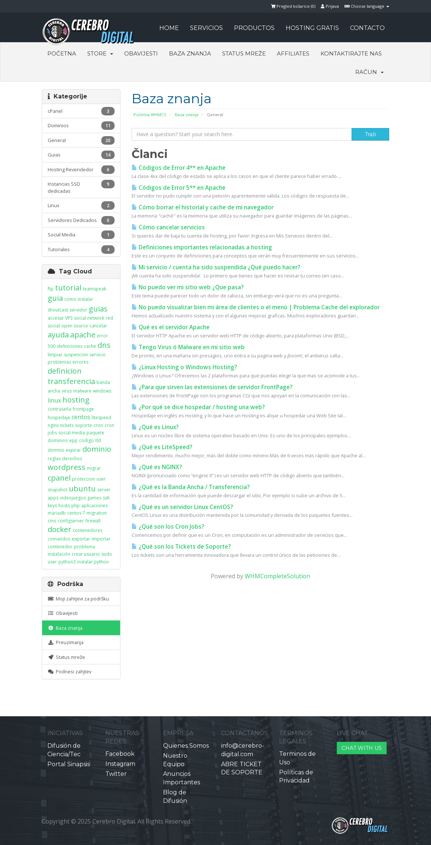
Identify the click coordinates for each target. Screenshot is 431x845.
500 (51, 346)
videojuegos (73, 498)
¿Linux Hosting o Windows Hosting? (184, 367)
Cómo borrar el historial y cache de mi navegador (203, 207)
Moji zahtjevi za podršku (78, 598)
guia (55, 298)
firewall (93, 521)
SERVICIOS (206, 27)
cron (98, 425)
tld (98, 440)
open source (74, 326)
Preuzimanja (66, 642)
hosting (75, 400)
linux (54, 400)
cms (52, 521)
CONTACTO (367, 27)
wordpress (66, 467)
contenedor (60, 546)
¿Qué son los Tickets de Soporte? (181, 547)
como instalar (78, 299)
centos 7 (76, 513)
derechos (72, 458)
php (75, 505)
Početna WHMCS (149, 114)
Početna (61, 53)
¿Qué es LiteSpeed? (162, 447)
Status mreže (244, 53)
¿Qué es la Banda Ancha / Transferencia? (191, 487)
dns (104, 345)
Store (100, 53)
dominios (58, 440)
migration (96, 513)
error (102, 336)
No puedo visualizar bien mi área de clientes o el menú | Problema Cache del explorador (256, 307)
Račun (369, 71)
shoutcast (58, 310)
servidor (78, 310)
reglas (54, 458)
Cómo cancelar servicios (168, 227)
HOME (169, 27)
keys (52, 505)
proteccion (83, 479)
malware (82, 391)
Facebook (120, 753)
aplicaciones (94, 505)
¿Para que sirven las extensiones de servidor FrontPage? (212, 387)
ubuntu (82, 489)
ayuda (58, 335)
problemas (59, 362)
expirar (73, 450)
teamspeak (94, 289)
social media (71, 433)
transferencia (71, 381)
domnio (56, 450)
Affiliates (293, 53)
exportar (81, 539)
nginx (53, 425)
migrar (94, 468)
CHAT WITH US (362, 748)
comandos (59, 539)
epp (73, 440)
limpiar (55, 354)
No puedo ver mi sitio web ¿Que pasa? (188, 287)
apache (82, 335)
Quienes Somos (186, 745)
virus (67, 391)
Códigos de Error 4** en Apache (178, 168)
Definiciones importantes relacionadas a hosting (202, 247)
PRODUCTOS (254, 27)
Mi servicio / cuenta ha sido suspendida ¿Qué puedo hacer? (216, 267)
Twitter (116, 773)
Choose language (367, 6)
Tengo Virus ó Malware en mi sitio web (188, 347)
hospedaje (59, 417)
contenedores (87, 530)
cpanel (59, 478)
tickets (67, 425)
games (94, 498)
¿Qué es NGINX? (157, 467)
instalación (59, 554)
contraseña (59, 409)
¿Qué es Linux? (155, 427)
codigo (86, 440)
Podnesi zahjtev (69, 671)
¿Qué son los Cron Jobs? (168, 527)
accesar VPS (60, 318)
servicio (97, 354)
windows (102, 391)
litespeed (101, 417)
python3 (67, 562)
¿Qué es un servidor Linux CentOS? (182, 507)
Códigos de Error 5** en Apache (178, 188)
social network (89, 318)
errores (80, 362)
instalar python (93, 562)
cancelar (98, 326)
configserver (71, 521)
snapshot (57, 490)
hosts (64, 505)
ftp (51, 289)
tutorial (68, 288)
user (101, 479)
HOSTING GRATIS (312, 27)
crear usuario (86, 554)
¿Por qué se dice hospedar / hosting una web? (198, 407)
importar (101, 539)
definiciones (69, 346)
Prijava (330, 6)
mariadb (57, 513)
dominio (96, 449)
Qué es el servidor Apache (171, 327)
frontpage (83, 409)
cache (90, 346)
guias (98, 309)
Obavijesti (141, 53)
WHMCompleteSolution (277, 576)
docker (59, 529)
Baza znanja (190, 53)
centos (81, 417)
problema (84, 546)
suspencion (76, 354)
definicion (65, 371)
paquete (95, 433)
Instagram (120, 763)
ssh (106, 498)
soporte (83, 425)
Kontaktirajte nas (351, 53)
